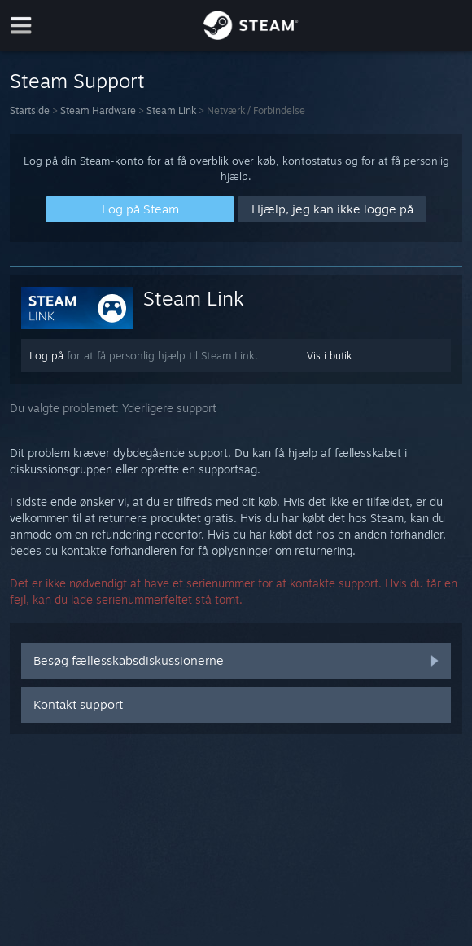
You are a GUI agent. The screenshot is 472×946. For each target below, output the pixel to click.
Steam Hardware (98, 110)
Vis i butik (329, 356)
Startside (30, 110)
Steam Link (171, 110)
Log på (46, 355)
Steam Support (77, 80)
